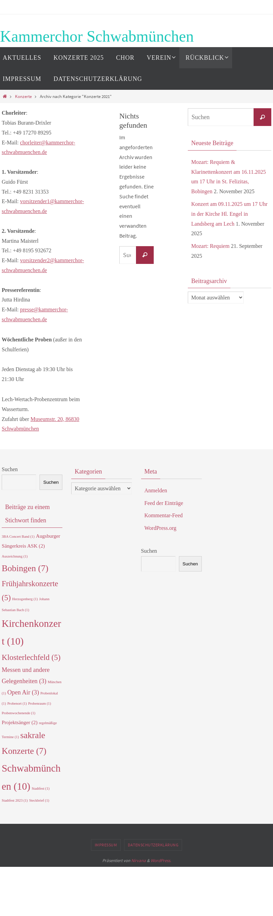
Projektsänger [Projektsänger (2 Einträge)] (19, 722)
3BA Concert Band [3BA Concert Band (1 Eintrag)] (18, 536)
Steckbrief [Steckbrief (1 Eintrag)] (39, 800)
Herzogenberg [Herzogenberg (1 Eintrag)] (25, 599)
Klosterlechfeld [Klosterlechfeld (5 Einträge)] (31, 657)
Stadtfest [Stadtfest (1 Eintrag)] (40, 788)
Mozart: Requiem (210, 246)
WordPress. (161, 860)
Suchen (10, 469)
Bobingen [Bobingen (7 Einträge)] (25, 568)
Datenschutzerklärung (153, 844)
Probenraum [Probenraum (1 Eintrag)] (39, 703)
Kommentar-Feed (164, 515)
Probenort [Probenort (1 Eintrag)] (17, 703)
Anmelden (156, 490)
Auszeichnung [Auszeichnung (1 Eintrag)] (15, 556)
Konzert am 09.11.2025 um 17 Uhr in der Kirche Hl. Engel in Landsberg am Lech (229, 214)
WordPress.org (161, 528)
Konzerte (23, 96)
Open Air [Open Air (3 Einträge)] (23, 692)
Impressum (106, 844)
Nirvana (138, 860)
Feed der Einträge (164, 503)
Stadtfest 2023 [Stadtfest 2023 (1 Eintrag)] (15, 800)
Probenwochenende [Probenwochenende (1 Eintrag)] (18, 713)
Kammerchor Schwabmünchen (97, 36)
